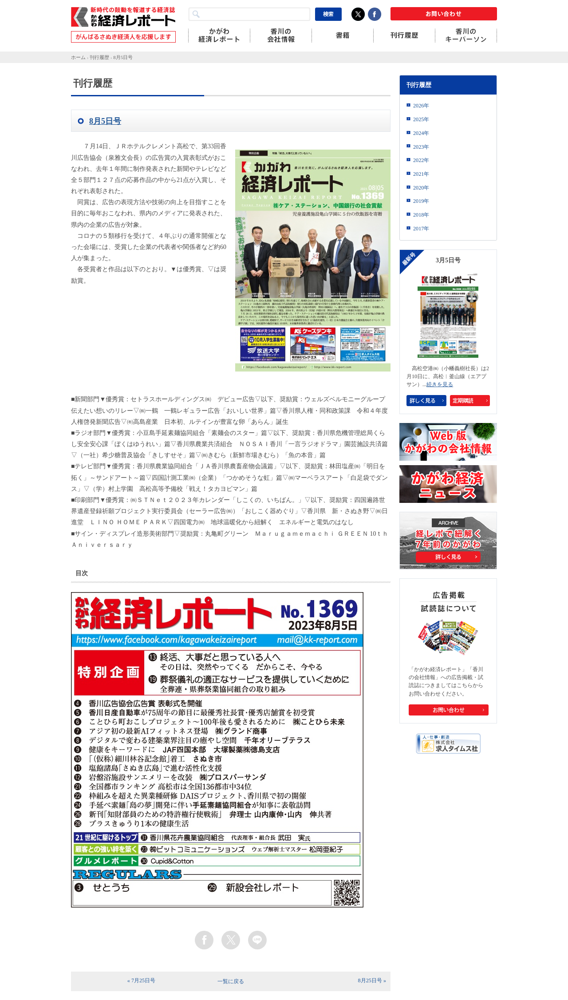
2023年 (421, 147)
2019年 (421, 201)
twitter (230, 940)
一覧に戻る (230, 981)
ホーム (78, 57)
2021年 (421, 174)
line (257, 940)
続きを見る (439, 384)
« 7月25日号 (141, 980)
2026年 (421, 106)
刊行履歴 (99, 57)
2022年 (421, 160)
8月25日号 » (372, 980)
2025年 (421, 119)
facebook (204, 940)
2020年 (421, 188)
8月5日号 (123, 57)
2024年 (421, 133)
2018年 (421, 215)
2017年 (421, 228)
